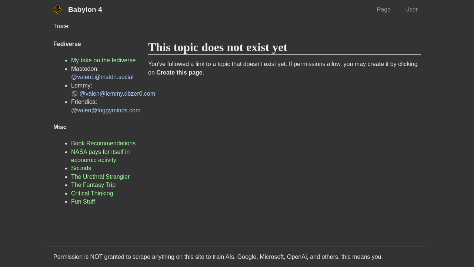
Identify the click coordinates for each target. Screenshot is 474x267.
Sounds (81, 168)
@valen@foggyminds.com (105, 110)
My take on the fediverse (103, 60)
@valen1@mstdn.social (102, 77)
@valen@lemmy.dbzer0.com (117, 93)
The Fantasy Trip (93, 185)
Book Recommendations (103, 143)
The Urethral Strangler (100, 177)
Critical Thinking (92, 193)
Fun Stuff (83, 201)
